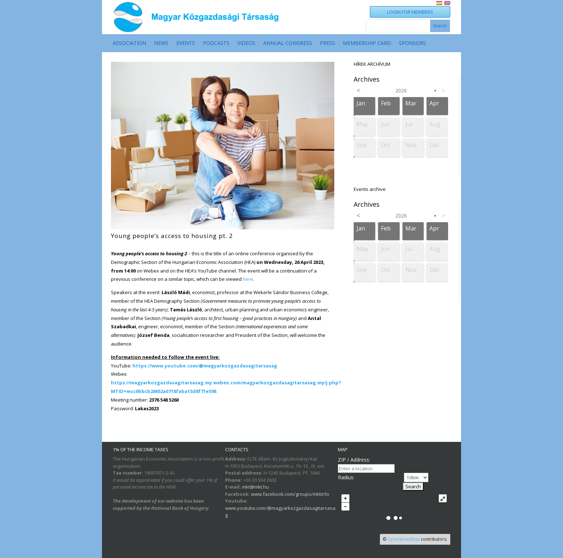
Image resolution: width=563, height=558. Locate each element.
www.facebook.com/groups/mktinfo (290, 494)
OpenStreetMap (403, 539)
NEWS (161, 43)
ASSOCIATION (129, 43)
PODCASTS (216, 43)
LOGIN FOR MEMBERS (410, 12)
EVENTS (185, 43)
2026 (401, 90)
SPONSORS (412, 43)
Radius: (346, 477)
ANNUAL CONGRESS (287, 43)
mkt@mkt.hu (255, 487)
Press (327, 43)
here (248, 279)
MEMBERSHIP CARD (367, 43)
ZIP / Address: (354, 459)
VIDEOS (246, 43)
